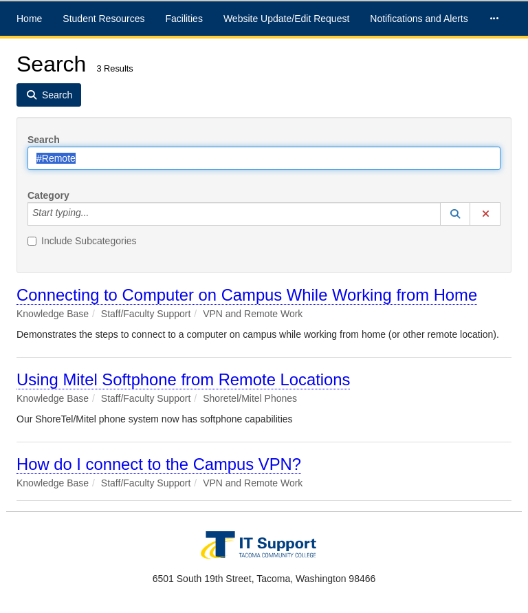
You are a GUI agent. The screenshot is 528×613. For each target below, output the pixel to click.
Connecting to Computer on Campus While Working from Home (246, 295)
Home (29, 18)
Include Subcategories (82, 240)
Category (48, 195)
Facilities (183, 18)
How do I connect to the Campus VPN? (158, 464)
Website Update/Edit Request (286, 18)
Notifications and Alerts (419, 18)
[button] (455, 214)
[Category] (96, 214)
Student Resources (103, 18)
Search (44, 139)
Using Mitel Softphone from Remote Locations (183, 379)
